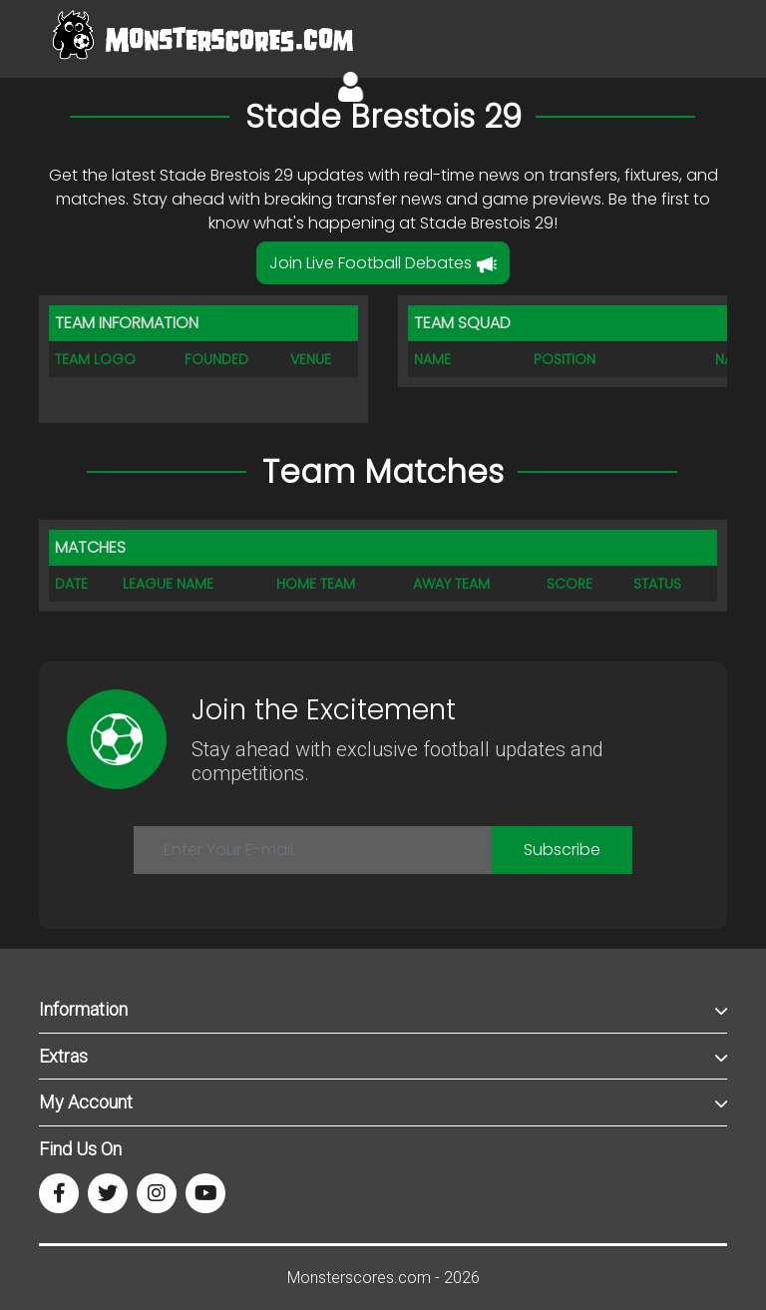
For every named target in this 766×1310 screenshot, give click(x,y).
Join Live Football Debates (383, 262)
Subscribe (562, 849)
